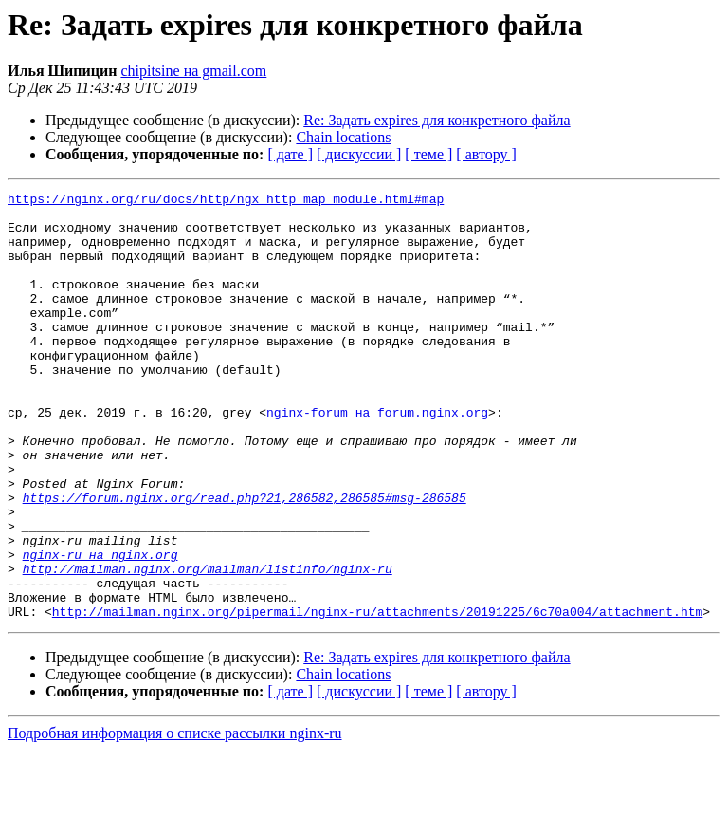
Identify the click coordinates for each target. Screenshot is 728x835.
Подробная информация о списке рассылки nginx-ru (175, 818)
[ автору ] (486, 154)
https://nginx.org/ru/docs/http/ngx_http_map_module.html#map (226, 201)
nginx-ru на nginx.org (100, 628)
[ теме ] (428, 154)
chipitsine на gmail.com (193, 71)
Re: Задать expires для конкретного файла (436, 120)
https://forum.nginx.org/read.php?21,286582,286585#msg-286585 (244, 559)
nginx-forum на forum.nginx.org (377, 457)
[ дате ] (290, 154)
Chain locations (343, 137)
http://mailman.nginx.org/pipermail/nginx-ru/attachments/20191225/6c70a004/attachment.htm (377, 696)
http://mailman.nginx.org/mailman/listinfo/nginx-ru (207, 645)
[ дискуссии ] (359, 154)
